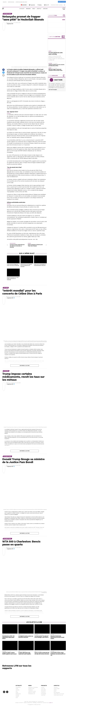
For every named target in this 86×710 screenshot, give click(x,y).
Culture (17, 696)
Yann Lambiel (43, 690)
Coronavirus (18, 687)
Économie (17, 695)
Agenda (55, 690)
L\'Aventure (43, 695)
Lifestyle (39, 8)
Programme (32, 4)
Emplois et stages (31, 692)
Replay (40, 4)
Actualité (22, 8)
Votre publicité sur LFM (58, 695)
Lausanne (17, 690)
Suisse (17, 692)
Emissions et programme (33, 687)
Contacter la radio (32, 691)
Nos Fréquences (57, 692)
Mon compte (62, 1)
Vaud (17, 691)
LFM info (42, 687)
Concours (45, 8)
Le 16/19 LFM (43, 692)
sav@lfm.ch (51, 702)
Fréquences (30, 690)
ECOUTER (24, 5)
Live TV (46, 4)
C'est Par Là (43, 691)
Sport (17, 697)
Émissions (28, 8)
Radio (33, 8)
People (55, 691)
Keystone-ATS (10, 23)
